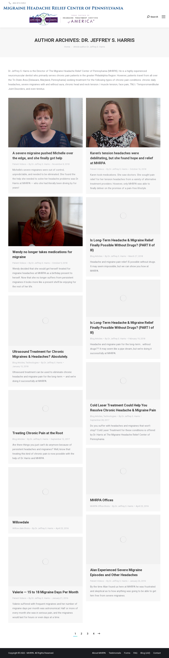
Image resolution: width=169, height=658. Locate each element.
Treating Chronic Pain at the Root (37, 433)
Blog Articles (96, 256)
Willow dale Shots (21, 528)
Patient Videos (19, 164)
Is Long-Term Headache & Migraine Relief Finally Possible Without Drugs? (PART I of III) (122, 328)
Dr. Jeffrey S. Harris (108, 40)
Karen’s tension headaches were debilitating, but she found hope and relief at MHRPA (121, 158)
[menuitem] (99, 653)
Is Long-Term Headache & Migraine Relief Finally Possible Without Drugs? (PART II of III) (122, 245)
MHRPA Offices (101, 500)
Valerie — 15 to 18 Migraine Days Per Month (45, 592)
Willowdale (20, 522)
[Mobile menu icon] (163, 17)
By (39, 164)
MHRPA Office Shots (100, 506)
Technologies (32, 362)
